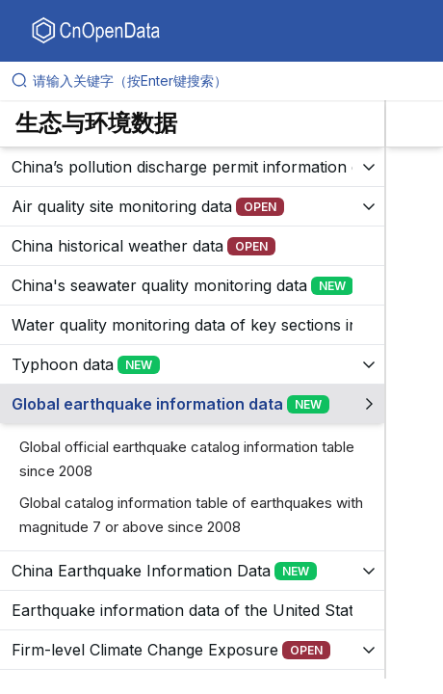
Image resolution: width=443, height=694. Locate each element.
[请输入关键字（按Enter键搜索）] (229, 81)
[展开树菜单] (192, 166)
